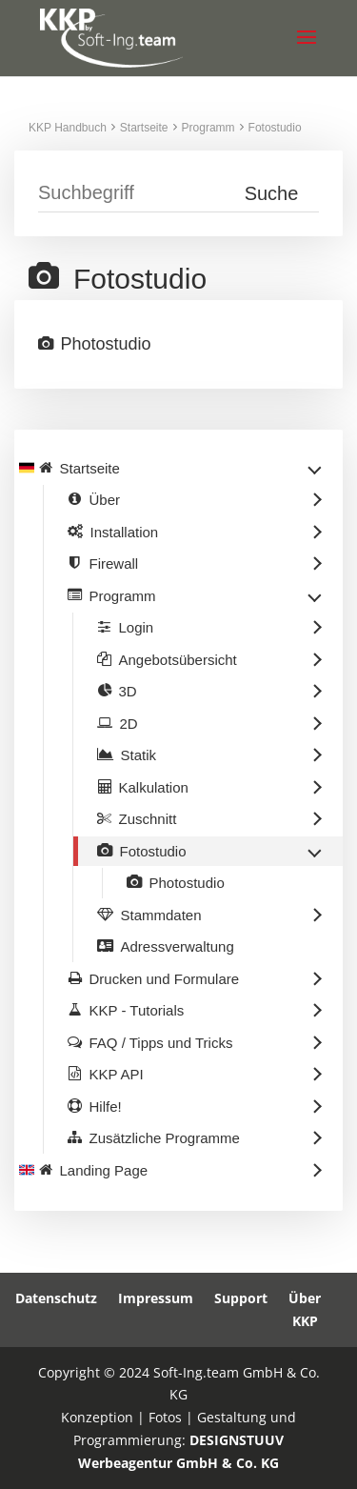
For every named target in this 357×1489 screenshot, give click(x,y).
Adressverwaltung (177, 946)
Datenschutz (56, 1298)
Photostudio (106, 343)
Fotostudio (275, 127)
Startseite (144, 127)
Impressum (155, 1298)
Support (241, 1298)
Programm (208, 127)
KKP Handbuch (68, 127)
